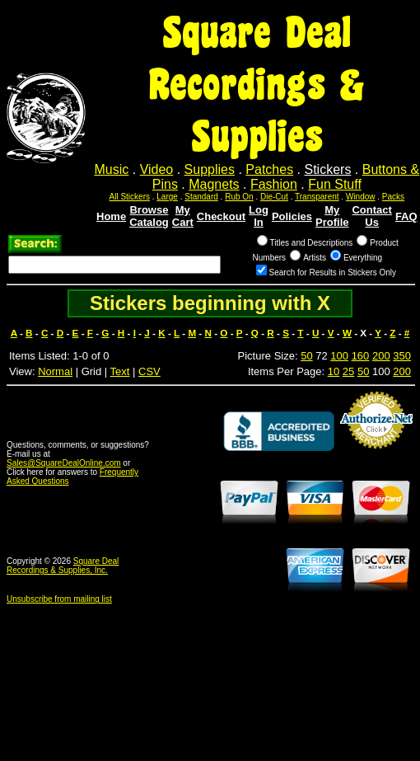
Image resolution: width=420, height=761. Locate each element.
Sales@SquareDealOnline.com (64, 462)
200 (381, 356)
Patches (269, 169)
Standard (201, 196)
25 (348, 371)
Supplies (209, 169)
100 (339, 356)
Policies (292, 216)
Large (167, 196)
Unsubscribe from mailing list (59, 599)
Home (111, 216)
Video (157, 169)
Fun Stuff (335, 184)
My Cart (183, 216)
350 (402, 356)
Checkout (221, 216)
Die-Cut (274, 196)
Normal (55, 371)
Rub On (239, 196)
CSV (149, 371)
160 (361, 356)
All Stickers (130, 196)
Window (361, 196)
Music (112, 169)
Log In (258, 216)
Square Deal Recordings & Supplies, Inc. (63, 566)
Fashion (273, 184)
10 (333, 371)
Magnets (214, 184)
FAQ (406, 216)
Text (120, 371)
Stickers (327, 169)
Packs (393, 196)
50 (306, 356)
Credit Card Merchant (376, 455)
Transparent (317, 196)
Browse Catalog (149, 216)
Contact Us (371, 216)
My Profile (331, 216)
